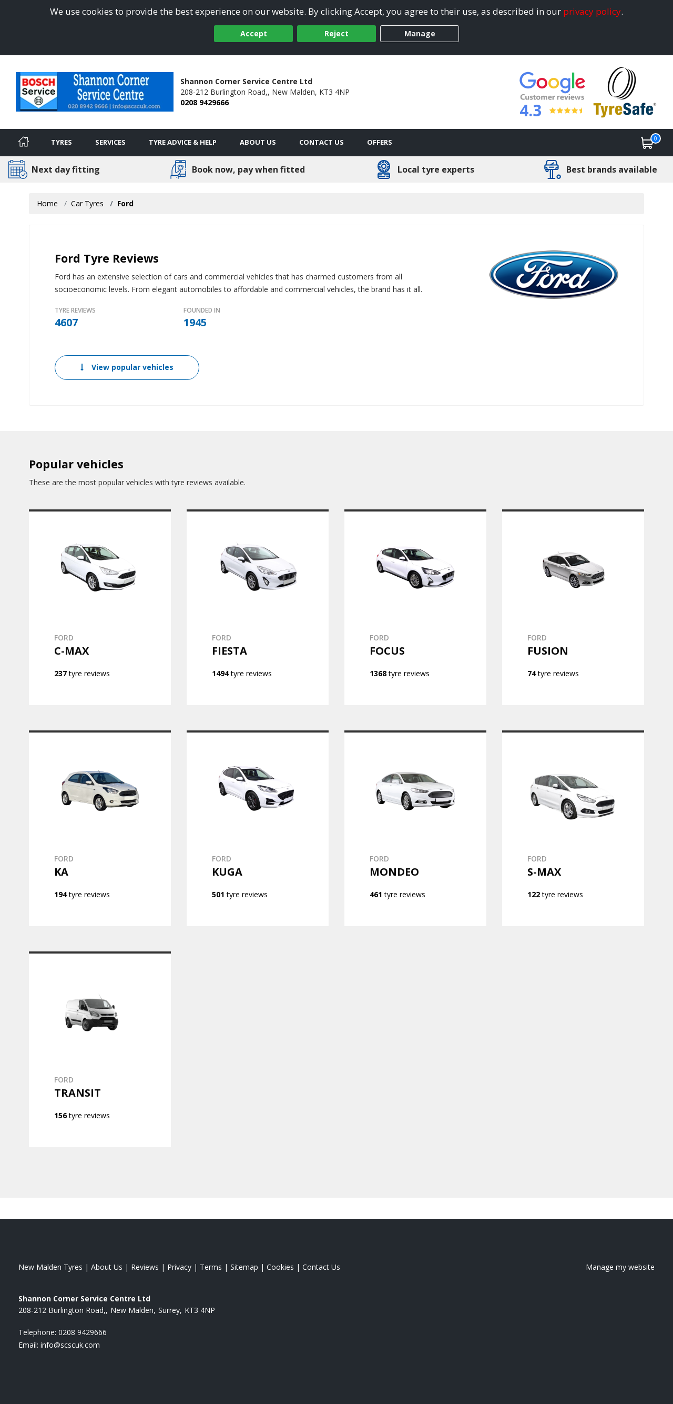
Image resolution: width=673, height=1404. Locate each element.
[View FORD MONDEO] (415, 828)
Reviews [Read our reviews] (145, 1267)
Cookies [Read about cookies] (280, 1267)
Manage (419, 33)
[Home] (23, 142)
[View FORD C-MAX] (100, 607)
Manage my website (620, 1267)
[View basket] (647, 142)
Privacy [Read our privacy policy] (179, 1267)
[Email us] (70, 1345)
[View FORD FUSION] (573, 607)
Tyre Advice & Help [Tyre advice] (183, 142)
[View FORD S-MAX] (573, 828)
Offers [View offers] (379, 142)
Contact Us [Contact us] (321, 142)
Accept (253, 33)
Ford (125, 203)
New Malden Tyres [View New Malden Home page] (50, 1267)
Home (47, 203)
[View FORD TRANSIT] (100, 1049)
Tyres (61, 142)
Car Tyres (87, 203)
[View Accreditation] (625, 91)
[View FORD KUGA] (258, 828)
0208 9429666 (204, 102)
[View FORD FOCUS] (415, 607)
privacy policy (592, 11)
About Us (258, 142)
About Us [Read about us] (107, 1267)
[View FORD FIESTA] (258, 607)
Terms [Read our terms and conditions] (211, 1267)
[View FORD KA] (100, 828)
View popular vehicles (127, 367)
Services (110, 142)
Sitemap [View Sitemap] (244, 1267)
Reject (336, 33)
